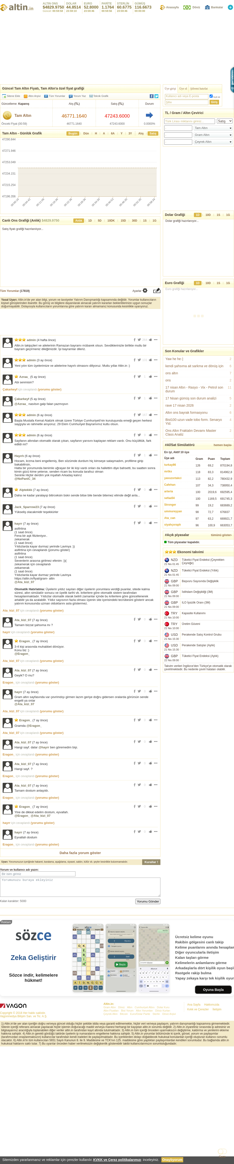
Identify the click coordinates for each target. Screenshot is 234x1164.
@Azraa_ (21, 404)
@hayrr (43, 747)
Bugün (72, 133)
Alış (141, 133)
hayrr (18, 523)
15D (123, 220)
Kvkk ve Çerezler (198, 1079)
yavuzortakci (173, 478)
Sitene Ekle (13, 96)
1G (154, 220)
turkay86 (170, 464)
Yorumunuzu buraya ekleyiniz (80, 889)
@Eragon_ (22, 654)
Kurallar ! (151, 862)
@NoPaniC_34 (25, 478)
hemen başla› (223, 445)
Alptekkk (25, 490)
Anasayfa (172, 7)
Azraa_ (24, 377)
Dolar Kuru (163, 1077)
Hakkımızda (211, 1074)
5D (99, 220)
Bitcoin (124, 1084)
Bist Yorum (127, 1080)
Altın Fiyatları (111, 1080)
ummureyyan (173, 511)
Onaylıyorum (172, 1160)
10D (208, 215)
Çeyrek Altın (110, 1084)
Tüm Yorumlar (57, 96)
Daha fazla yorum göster (80, 853)
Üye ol (183, 88)
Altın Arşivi (34, 96)
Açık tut (216, 97)
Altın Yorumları (144, 1080)
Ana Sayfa (193, 1074)
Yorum (4, 869)
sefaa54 (169, 498)
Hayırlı (19, 456)
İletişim (217, 1079)
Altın (129, 1077)
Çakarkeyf (10, 389)
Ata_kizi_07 (11, 610)
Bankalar (217, 7)
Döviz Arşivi (169, 1084)
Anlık (78, 220)
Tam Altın (22, 116)
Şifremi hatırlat (199, 88)
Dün (86, 133)
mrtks (168, 471)
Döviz (196, 7)
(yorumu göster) (49, 389)
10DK (111, 220)
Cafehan (169, 484)
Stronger (170, 504)
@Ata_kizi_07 (24, 582)
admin (31, 340)
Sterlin (156, 1084)
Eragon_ (25, 641)
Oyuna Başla (213, 1060)
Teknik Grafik (98, 96)
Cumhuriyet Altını (145, 1077)
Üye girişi (170, 88)
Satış (153, 133)
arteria (168, 491)
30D (134, 220)
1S (145, 220)
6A (113, 133)
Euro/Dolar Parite (140, 1084)
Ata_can (169, 518)
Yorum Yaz (80, 96)
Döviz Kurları (162, 1080)
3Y (130, 133)
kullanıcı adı (22, 869)
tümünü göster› (221, 535)
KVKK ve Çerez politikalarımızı (117, 1160)
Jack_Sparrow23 (26, 507)
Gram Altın (109, 1077)
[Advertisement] (117, 947)
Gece (222, 1156)
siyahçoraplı (172, 524)
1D (90, 220)
